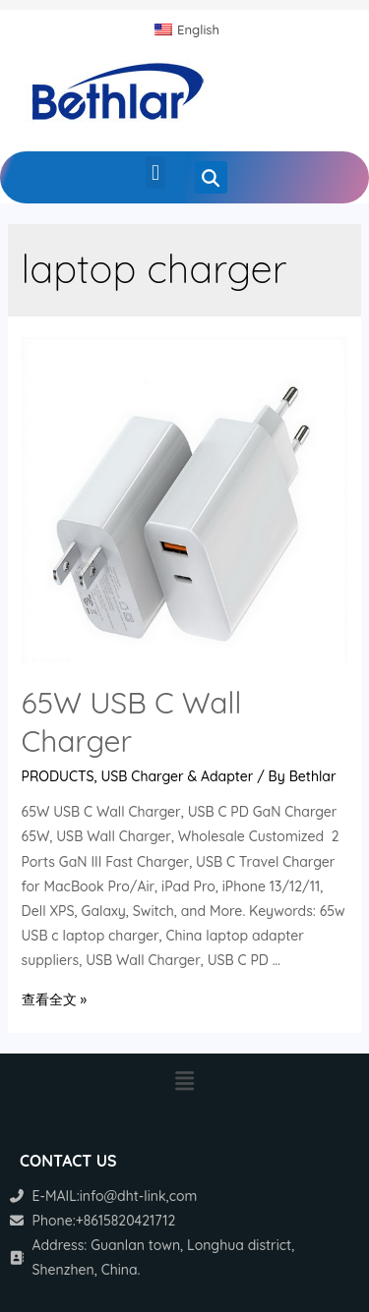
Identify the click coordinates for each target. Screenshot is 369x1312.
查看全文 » (54, 999)
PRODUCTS (58, 776)
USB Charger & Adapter (177, 776)
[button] (155, 172)
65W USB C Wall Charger (132, 722)
